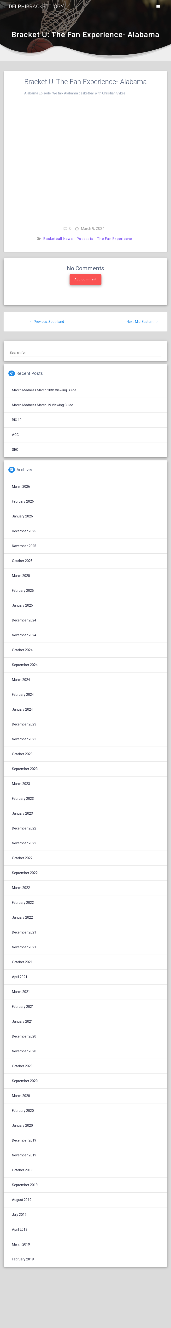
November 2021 (24, 947)
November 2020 (24, 1051)
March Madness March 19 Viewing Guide (42, 405)
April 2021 (19, 977)
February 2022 (23, 903)
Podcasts (85, 239)
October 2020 (22, 1066)
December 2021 (24, 932)
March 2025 (21, 576)
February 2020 (23, 1111)
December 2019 (24, 1140)
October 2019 (22, 1170)
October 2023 (22, 754)
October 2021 (22, 962)
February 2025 (23, 590)
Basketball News (58, 239)
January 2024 (22, 709)
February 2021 (23, 1007)
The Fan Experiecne (114, 239)
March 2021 (21, 992)
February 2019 (23, 1259)
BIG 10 (17, 420)
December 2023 (24, 724)
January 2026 (22, 516)
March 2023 (21, 784)
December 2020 (24, 1036)
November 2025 (24, 546)
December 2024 (24, 620)
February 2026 (23, 501)
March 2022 (21, 888)
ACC (15, 435)
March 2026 (21, 486)
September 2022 (25, 873)
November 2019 (24, 1155)
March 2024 (21, 680)
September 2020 (25, 1081)
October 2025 (22, 561)
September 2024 (25, 665)
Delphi (36, 6)
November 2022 (24, 843)
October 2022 (22, 858)
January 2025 (22, 605)
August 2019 (21, 1200)
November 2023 (24, 739)
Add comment (85, 279)
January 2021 (22, 1021)
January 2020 (22, 1125)
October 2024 (22, 650)
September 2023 (25, 769)
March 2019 (21, 1244)
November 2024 (24, 635)
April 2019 (19, 1229)
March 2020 (21, 1096)
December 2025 (24, 531)
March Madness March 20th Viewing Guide (44, 390)
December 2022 (24, 828)
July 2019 (19, 1215)
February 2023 (23, 798)
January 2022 (22, 917)
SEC (15, 450)
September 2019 (25, 1185)
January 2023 (22, 813)
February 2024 (23, 694)
